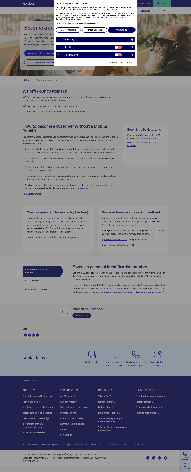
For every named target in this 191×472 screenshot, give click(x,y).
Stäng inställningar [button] (68, 30)
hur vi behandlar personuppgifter (86, 23)
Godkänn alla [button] (121, 30)
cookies (68, 23)
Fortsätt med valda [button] (94, 30)
